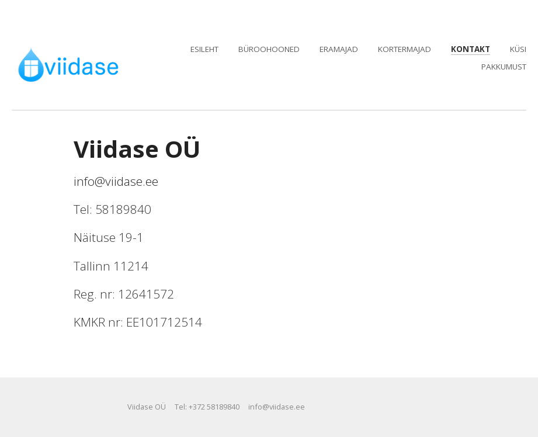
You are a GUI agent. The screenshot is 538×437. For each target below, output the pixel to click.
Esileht (204, 49)
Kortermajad (404, 49)
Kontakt (470, 49)
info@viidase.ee (116, 181)
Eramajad (339, 49)
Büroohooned (269, 49)
